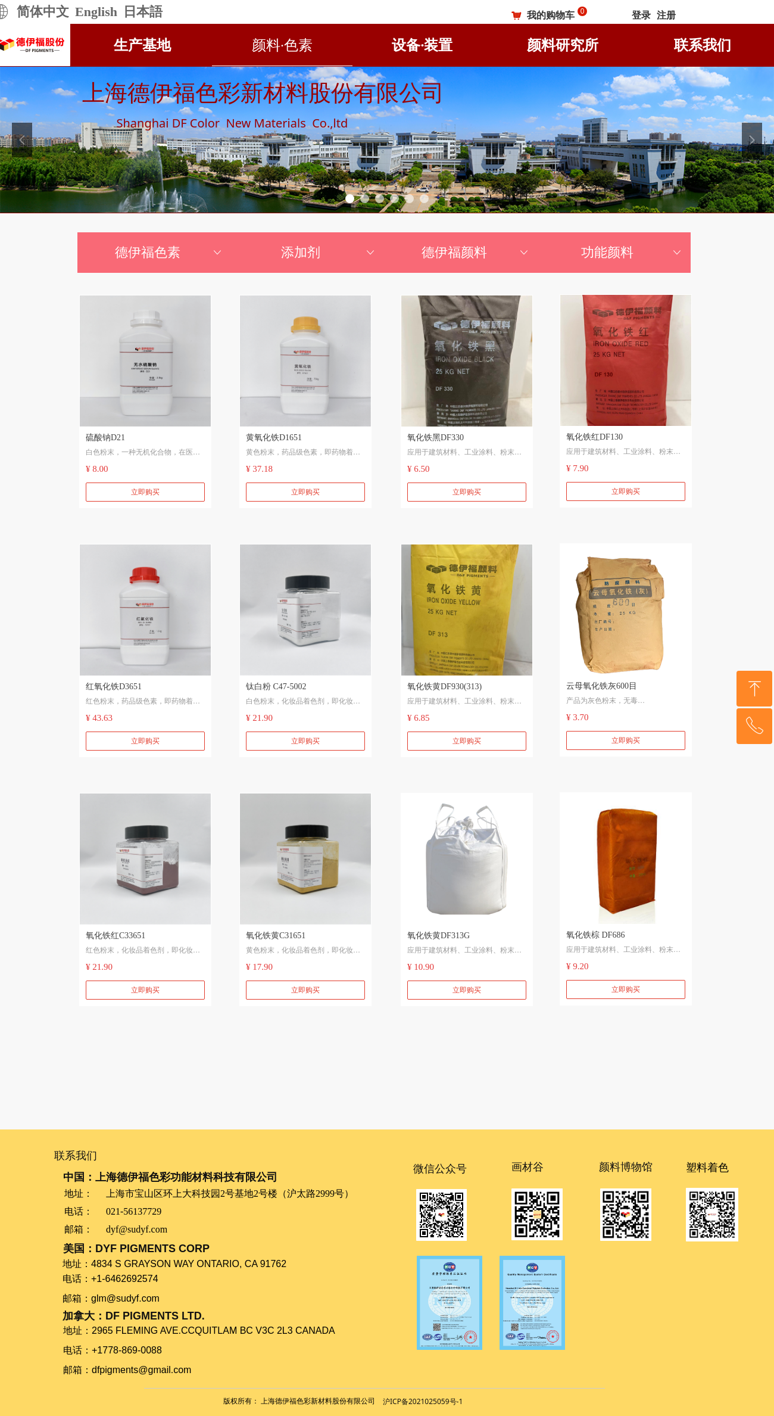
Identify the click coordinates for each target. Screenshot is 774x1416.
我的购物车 (551, 15)
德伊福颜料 (476, 252)
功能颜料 (632, 252)
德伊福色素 (169, 252)
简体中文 (43, 11)
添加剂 (329, 252)
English (96, 11)
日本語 (143, 11)
